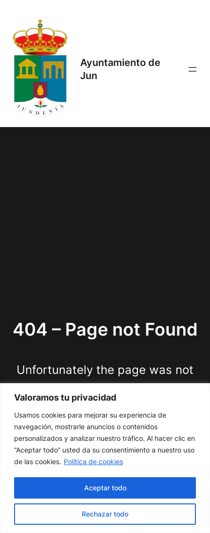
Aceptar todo (105, 488)
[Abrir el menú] (192, 69)
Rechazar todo (105, 514)
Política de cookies (93, 461)
